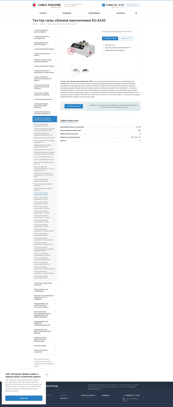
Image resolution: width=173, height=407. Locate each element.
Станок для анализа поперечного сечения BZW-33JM (44, 267)
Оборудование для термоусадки (41, 290)
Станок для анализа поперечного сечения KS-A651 (44, 239)
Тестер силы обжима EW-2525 (44, 159)
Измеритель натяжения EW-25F (44, 137)
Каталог (44, 13)
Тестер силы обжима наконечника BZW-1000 (41, 263)
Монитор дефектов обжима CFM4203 (43, 189)
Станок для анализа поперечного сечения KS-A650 (44, 230)
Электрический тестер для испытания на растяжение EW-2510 (44, 174)
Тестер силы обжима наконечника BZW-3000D (42, 254)
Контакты (121, 13)
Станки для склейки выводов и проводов (41, 94)
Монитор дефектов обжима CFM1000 (43, 184)
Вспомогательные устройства (40, 351)
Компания (67, 13)
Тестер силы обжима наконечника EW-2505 (41, 180)
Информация (95, 13)
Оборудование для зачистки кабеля (41, 43)
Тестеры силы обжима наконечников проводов (43, 119)
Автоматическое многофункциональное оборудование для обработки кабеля (42, 314)
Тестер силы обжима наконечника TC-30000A (42, 207)
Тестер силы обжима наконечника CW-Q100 (41, 125)
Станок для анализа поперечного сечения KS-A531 (44, 243)
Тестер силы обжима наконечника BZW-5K (41, 277)
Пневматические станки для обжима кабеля (43, 60)
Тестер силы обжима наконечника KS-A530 (41, 193)
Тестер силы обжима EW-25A (43, 157)
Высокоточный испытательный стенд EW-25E (44, 141)
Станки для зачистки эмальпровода (41, 37)
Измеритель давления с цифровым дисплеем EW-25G (43, 134)
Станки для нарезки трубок (44, 66)
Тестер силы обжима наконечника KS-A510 (41, 198)
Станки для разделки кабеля (42, 54)
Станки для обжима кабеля (44, 49)
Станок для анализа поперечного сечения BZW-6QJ (44, 272)
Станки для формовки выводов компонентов (42, 112)
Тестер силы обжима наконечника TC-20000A (42, 212)
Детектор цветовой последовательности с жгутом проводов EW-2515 (44, 168)
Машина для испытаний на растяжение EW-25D (42, 146)
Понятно (24, 398)
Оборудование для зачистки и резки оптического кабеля (41, 305)
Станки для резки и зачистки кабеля (41, 31)
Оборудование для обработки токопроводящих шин (42, 323)
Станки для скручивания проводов (43, 284)
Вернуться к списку (39, 374)
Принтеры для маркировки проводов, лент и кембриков (44, 297)
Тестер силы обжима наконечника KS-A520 (41, 202)
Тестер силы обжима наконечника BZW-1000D (42, 258)
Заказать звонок (132, 5)
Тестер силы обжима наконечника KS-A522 (41, 234)
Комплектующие (40, 346)
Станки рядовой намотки (43, 99)
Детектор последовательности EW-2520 (44, 163)
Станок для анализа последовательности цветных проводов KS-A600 (44, 248)
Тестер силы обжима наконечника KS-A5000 (41, 225)
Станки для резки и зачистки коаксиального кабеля (43, 78)
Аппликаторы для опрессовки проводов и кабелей (42, 331)
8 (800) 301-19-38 (115, 5)
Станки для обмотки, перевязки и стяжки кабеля (44, 71)
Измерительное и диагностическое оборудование (40, 339)
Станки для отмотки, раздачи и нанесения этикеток (41, 86)
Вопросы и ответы (88, 395)
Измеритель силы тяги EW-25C (44, 149)
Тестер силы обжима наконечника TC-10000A (42, 216)
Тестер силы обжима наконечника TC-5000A (41, 221)
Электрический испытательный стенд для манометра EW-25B (44, 153)
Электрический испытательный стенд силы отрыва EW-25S (44, 129)
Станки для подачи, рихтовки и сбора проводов (41, 105)
